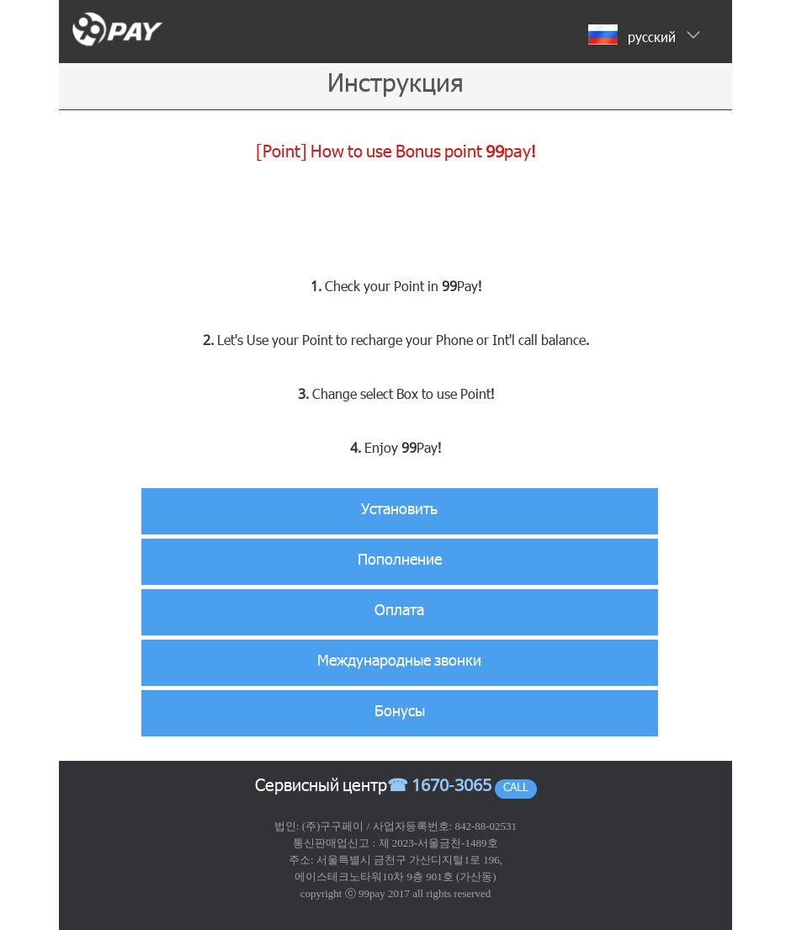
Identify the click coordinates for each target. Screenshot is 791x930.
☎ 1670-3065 (439, 787)
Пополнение (400, 561)
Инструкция (395, 86)
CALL (515, 789)
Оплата (399, 611)
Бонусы (399, 712)
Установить (399, 510)
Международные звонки (399, 662)
